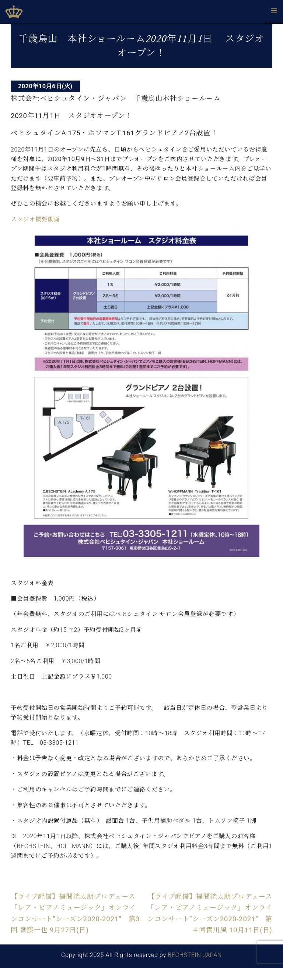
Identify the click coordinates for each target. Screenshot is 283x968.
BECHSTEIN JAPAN (195, 954)
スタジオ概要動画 (35, 219)
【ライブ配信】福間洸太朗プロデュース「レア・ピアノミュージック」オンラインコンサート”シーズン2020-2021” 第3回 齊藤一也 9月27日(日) (75, 913)
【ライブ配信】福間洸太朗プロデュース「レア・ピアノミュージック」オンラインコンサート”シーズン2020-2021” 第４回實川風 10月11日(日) (209, 913)
